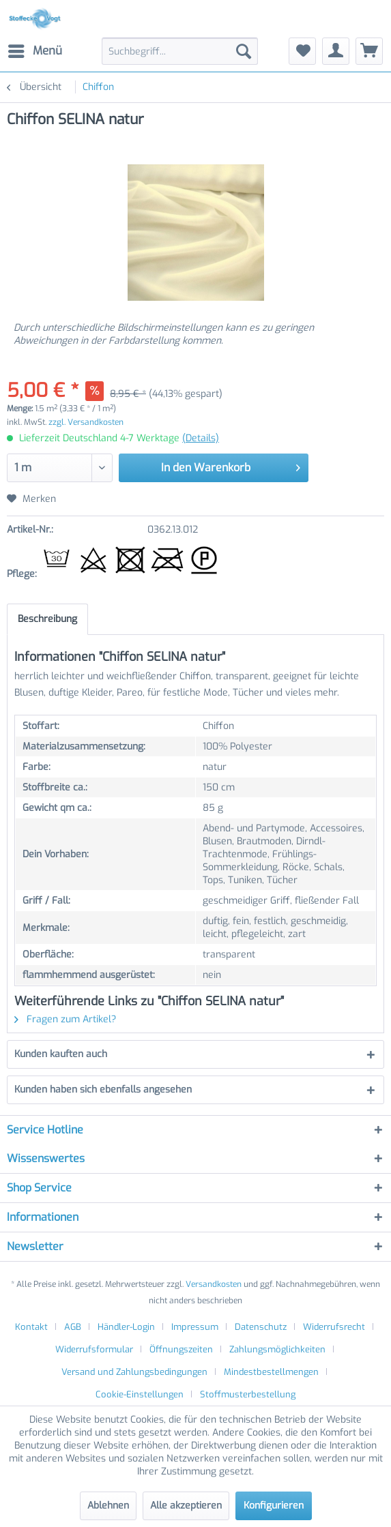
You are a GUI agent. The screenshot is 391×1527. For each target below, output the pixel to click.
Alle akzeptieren (186, 1505)
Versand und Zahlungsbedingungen (134, 1372)
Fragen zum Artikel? (65, 1019)
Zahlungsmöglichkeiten (277, 1349)
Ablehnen (108, 1505)
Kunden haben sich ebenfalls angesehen (103, 1089)
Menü (35, 49)
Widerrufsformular (94, 1349)
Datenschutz (261, 1327)
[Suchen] (243, 51)
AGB (72, 1327)
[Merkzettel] (302, 51)
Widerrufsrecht (334, 1327)
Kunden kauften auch (60, 1054)
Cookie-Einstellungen (140, 1394)
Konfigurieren (274, 1505)
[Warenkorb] (369, 51)
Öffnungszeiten (181, 1349)
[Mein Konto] (335, 51)
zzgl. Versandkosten (86, 422)
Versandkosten (214, 1284)
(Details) (200, 438)
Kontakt (31, 1327)
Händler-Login (126, 1327)
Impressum (194, 1327)
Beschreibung (47, 618)
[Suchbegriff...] (180, 51)
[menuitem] (34, 51)
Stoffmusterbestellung (247, 1394)
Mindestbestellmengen (271, 1372)
